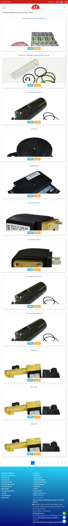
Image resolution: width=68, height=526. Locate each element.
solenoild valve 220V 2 (34, 239)
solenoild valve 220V (34, 202)
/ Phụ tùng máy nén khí (21, 12)
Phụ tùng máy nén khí (8, 475)
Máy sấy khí (5, 488)
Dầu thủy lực (5, 477)
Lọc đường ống (6, 495)
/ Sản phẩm (12, 12)
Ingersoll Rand (37, 491)
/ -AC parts (30, 12)
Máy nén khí (5, 497)
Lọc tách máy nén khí (7, 484)
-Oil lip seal (36, 486)
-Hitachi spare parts (39, 480)
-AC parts (36, 473)
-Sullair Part (36, 475)
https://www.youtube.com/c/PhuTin (48, 517)
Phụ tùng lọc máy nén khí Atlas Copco (34, 18)
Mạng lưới (51, 2)
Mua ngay (37, 48)
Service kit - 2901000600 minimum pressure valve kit (34, 55)
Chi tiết (30, 48)
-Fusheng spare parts (39, 482)
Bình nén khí (5, 480)
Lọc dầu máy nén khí (7, 491)
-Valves (35, 488)
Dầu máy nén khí (6, 486)
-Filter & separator (38, 484)
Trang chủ (6, 12)
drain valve (34, 350)
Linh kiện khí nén (6, 482)
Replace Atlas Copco (39, 493)
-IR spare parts (37, 477)
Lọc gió (3, 493)
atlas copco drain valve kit (34, 92)
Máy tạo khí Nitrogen (7, 473)
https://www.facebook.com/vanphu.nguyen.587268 (47, 522)
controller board (34, 166)
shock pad (34, 129)
